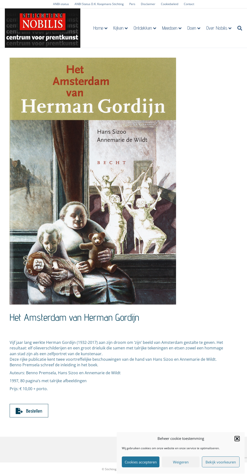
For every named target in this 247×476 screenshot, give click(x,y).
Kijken (120, 28)
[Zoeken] (239, 28)
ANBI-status (61, 4)
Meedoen (170, 28)
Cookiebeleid (169, 4)
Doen (193, 28)
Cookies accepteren (141, 462)
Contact (189, 4)
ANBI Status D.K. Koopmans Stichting (99, 4)
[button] (237, 438)
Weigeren (181, 462)
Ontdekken (144, 28)
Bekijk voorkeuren (221, 462)
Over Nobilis (217, 28)
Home (99, 28)
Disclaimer (148, 4)
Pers (132, 4)
